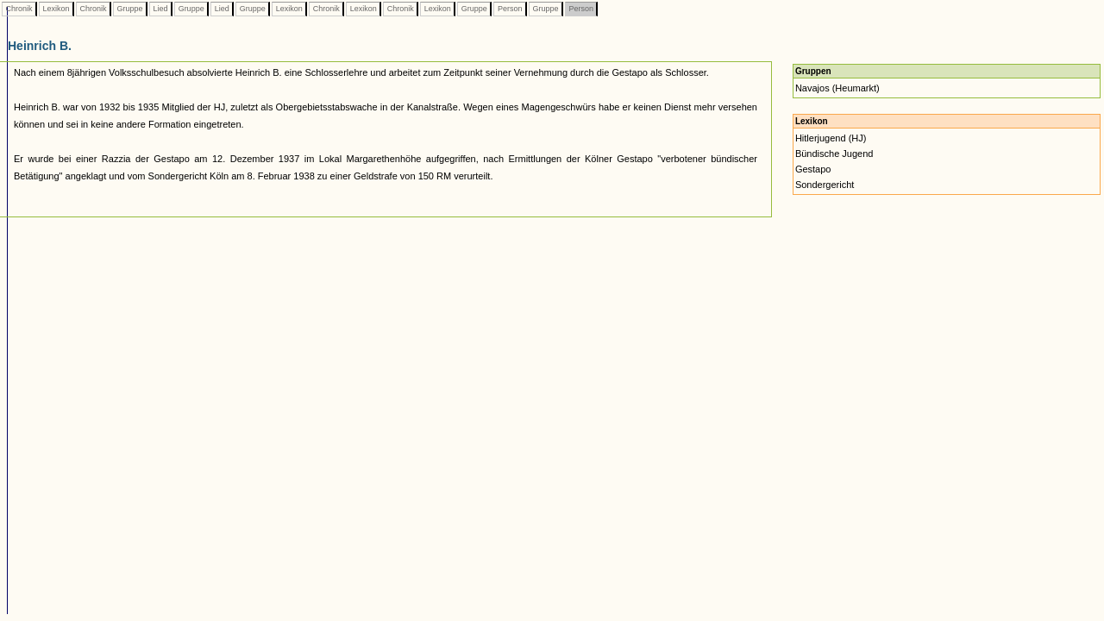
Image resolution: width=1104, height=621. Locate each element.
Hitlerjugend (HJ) (831, 138)
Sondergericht (825, 184)
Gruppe (130, 8)
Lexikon (56, 8)
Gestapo (813, 169)
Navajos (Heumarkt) (837, 88)
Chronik (18, 8)
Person (509, 8)
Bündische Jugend (834, 153)
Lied (160, 8)
